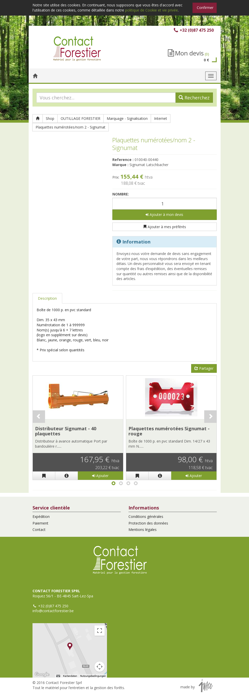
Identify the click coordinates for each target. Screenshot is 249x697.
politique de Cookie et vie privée (151, 10)
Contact (39, 529)
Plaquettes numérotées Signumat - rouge (169, 431)
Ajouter (100, 475)
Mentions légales (142, 529)
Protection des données (148, 523)
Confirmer (205, 7)
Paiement (40, 523)
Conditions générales (145, 516)
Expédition (41, 516)
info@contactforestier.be (53, 610)
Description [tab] (47, 298)
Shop (50, 118)
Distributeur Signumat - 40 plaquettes (65, 431)
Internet (160, 118)
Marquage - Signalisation (127, 118)
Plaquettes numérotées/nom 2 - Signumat (70, 127)
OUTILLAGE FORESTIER (80, 118)
